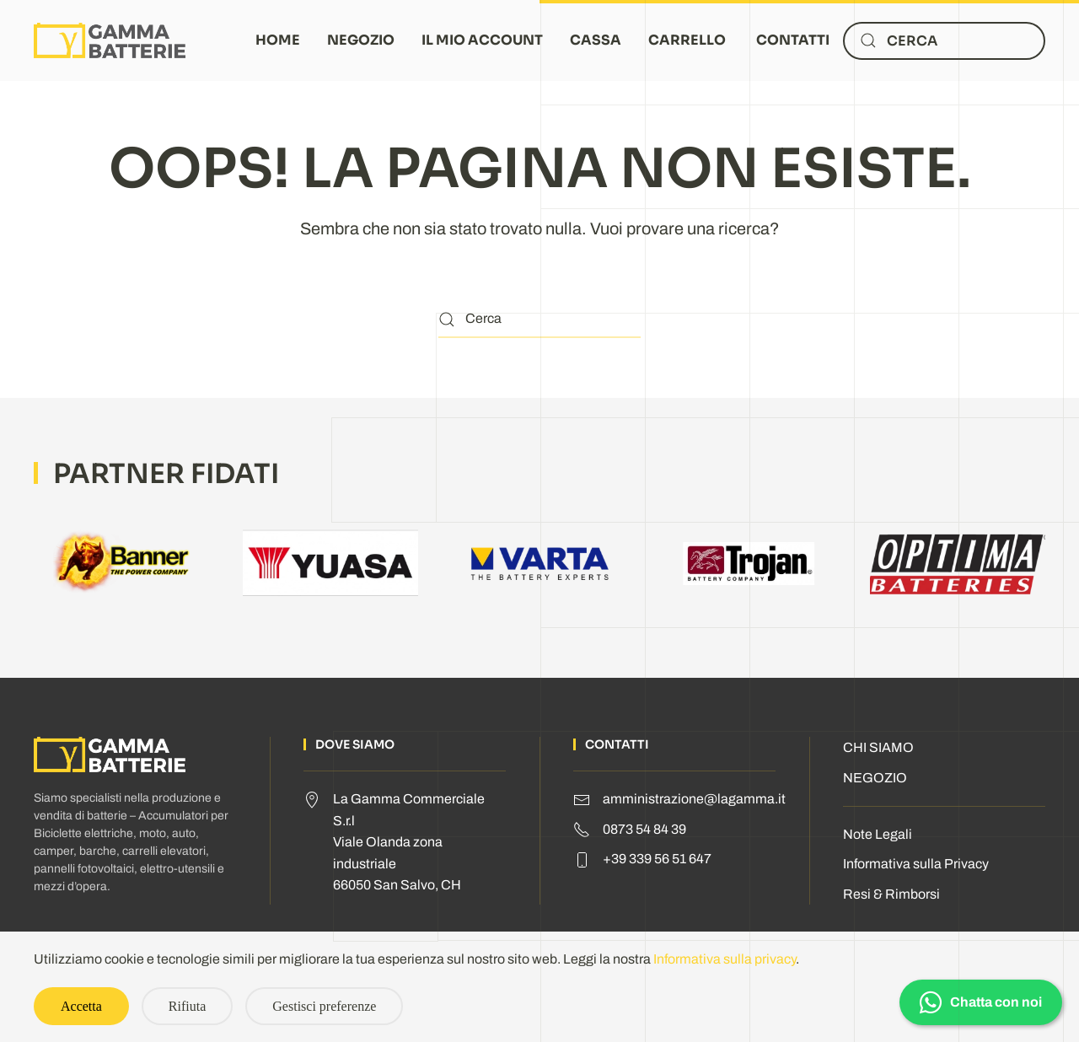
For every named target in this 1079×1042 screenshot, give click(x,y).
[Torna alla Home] (109, 40)
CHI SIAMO (878, 747)
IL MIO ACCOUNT (482, 40)
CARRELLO (687, 40)
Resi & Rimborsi (891, 894)
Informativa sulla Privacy (916, 864)
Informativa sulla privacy (724, 959)
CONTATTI (792, 40)
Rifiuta (187, 1006)
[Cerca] (944, 41)
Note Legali (877, 834)
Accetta (81, 1006)
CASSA (595, 40)
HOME (277, 40)
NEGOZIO (361, 40)
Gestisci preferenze (324, 1006)
